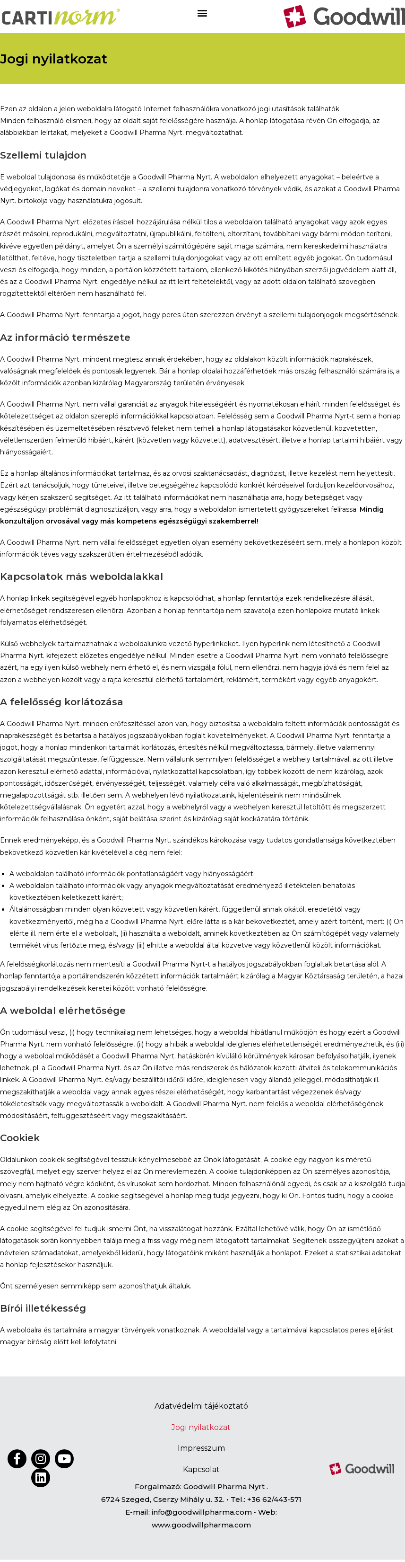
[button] (202, 12)
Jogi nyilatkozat (201, 1427)
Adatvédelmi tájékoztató (201, 1406)
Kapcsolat (201, 1471)
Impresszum (201, 1449)
